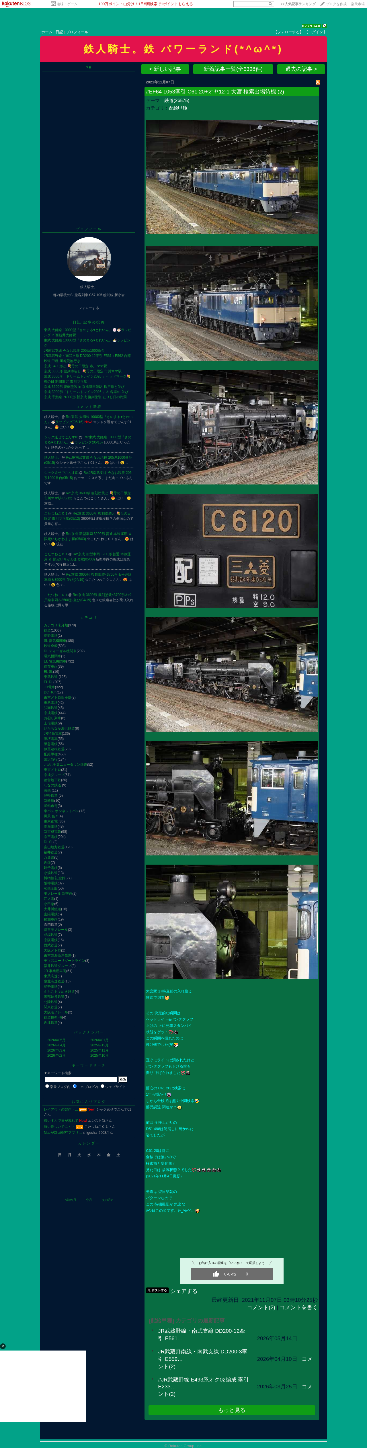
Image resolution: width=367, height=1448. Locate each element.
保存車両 (51, 667)
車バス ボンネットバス (61, 811)
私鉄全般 (51, 888)
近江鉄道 (51, 1023)
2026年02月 (56, 1056)
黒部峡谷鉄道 (54, 997)
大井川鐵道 (52, 909)
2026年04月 (56, 1045)
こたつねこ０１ (56, 513)
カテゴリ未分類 (56, 625)
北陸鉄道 (51, 1002)
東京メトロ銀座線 (57, 697)
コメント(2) (261, 1307)
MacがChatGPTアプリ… (63, 1133)
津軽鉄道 (51, 796)
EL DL (48, 682)
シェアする (184, 1291)
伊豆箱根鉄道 (54, 749)
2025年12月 (99, 1045)
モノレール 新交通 (58, 894)
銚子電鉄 (51, 868)
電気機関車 (52, 656)
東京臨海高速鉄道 (57, 955)
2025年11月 (99, 1050)
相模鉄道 (51, 935)
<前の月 (70, 1199)
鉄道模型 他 (53, 1017)
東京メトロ (52, 770)
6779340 (311, 26)
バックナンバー (89, 1032)
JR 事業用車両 (55, 971)
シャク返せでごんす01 (61, 437)
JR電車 (49, 687)
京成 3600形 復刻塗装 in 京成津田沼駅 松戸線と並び (84, 387)
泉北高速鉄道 (54, 981)
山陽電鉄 (51, 914)
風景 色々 (51, 816)
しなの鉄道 (53, 785)
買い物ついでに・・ (59, 1127)
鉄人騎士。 (52, 458)
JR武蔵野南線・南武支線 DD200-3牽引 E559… (202, 1355)
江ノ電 (49, 899)
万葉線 (49, 857)
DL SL (48, 842)
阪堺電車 (51, 739)
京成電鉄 (51, 713)
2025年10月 (99, 1056)
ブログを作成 (336, 4)
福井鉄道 (51, 852)
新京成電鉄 (52, 832)
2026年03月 (56, 1050)
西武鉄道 (51, 945)
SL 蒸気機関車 (55, 641)
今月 (89, 1199)
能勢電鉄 (51, 986)
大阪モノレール (56, 1012)
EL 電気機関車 (55, 661)
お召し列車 (52, 718)
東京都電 (51, 821)
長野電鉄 (51, 636)
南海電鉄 (51, 826)
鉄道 (47, 630)
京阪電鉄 (51, 940)
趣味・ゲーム (67, 4)
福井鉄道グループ (57, 966)
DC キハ (50, 692)
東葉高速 (51, 976)
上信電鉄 (51, 723)
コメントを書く (299, 1307)
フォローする (89, 308)
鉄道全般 (51, 646)
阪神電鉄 (51, 883)
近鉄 (47, 863)
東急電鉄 (51, 703)
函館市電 (51, 806)
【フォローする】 (288, 32)
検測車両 (51, 919)
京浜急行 (51, 759)
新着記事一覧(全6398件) (233, 69)
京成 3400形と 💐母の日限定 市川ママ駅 (75, 366)
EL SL (48, 672)
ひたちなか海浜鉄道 (59, 728)
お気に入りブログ (89, 1102)
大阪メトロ (52, 950)
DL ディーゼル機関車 (60, 651)
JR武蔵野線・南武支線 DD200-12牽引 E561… (201, 1334)
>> (298, 4)
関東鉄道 (51, 1007)
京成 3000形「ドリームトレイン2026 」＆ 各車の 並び (86, 392)
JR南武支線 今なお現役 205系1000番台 (74, 351)
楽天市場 (358, 4)
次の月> (107, 1199)
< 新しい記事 (165, 69)
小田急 (49, 904)
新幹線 (49, 801)
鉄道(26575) (176, 100)
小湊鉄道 (51, 873)
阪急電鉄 (51, 744)
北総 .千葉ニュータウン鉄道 (65, 765)
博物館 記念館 (54, 878)
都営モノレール (56, 930)
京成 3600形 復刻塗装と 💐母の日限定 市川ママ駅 (83, 371)
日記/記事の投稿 (89, 322)
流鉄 (48, 790)
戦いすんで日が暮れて (61, 1121)
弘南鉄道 (51, 708)
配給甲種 (51, 754)
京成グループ (54, 775)
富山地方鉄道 (54, 847)
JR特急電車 (53, 734)
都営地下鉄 (52, 780)
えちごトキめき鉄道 (59, 992)
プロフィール (77, 32)
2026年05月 (56, 1040)
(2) (281, 92)
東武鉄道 (51, 677)
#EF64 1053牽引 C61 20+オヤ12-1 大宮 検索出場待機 (211, 92)
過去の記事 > (301, 69)
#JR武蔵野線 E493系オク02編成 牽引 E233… (203, 1383)
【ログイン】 (315, 32)
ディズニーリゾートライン (64, 961)
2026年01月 (99, 1040)
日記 (59, 32)
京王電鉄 (51, 837)
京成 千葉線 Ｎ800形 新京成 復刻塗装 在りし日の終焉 (85, 397)
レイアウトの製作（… (61, 1109)
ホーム (46, 32)
